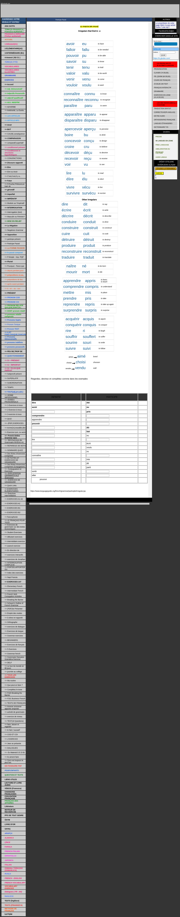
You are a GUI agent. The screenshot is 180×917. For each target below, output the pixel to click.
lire (68, 173)
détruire (68, 239)
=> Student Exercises (13, 532)
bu (86, 135)
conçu (89, 141)
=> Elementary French (13, 586)
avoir (70, 44)
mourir (71, 272)
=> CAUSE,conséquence (15, 134)
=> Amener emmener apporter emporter (13, 707)
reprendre (71, 304)
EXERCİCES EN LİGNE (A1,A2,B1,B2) (162, 96)
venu (86, 79)
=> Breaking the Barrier (14, 600)
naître (71, 266)
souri (87, 342)
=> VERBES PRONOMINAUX (11, 401)
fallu (85, 49)
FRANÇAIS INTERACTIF (162, 88)
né (84, 266)
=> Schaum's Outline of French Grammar (14, 604)
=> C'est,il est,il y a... (13, 176)
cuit (86, 234)
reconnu (91, 100)
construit (90, 228)
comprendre (73, 286)
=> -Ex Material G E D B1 (15, 752)
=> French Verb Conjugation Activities (13, 595)
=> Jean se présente (13, 743)
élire (70, 179)
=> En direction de (12, 550)
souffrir (71, 336)
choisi (81, 362)
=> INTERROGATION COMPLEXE (13, 564)
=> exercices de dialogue (15, 627)
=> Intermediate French (14, 591)
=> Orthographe (11, 622)
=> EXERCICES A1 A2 (14, 499)
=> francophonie (11, 517)
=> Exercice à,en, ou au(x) (15, 432)
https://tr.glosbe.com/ (161, 58)
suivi (87, 348)
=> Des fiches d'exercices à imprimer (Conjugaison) (15, 466)
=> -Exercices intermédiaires (10, 494)
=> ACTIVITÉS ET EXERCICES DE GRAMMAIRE (12, 460)
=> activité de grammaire (14, 712)
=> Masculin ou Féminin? (15, 217)
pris (88, 298)
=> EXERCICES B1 (12, 508)
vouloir (72, 85)
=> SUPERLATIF (11, 378)
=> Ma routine (10, 681)
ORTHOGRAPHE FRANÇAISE (164, 120)
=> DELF (8, 663)
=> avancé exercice (12, 546)
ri (84, 331)
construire (70, 228)
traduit (88, 257)
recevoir (71, 158)
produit (89, 245)
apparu (90, 114)
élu (84, 179)
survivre (73, 193)
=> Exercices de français (14, 645)
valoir (71, 73)
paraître (70, 105)
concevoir (73, 141)
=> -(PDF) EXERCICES (14, 423)
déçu (88, 152)
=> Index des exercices (14, 573)
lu (83, 173)
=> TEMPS (9, 387)
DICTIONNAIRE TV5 (161, 127)
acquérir (72, 319)
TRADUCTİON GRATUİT (162, 108)
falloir (71, 49)
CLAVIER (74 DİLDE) (161, 73)
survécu (89, 193)
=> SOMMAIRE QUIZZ (14, 450)
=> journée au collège (13, 672)
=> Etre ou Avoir (11, 172)
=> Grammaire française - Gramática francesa (15, 658)
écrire (66, 210)
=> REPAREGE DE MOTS (15, 446)
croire (69, 147)
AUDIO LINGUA (161, 157)
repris (90, 304)
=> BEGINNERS (11, 640)
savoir (71, 61)
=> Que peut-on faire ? (14, 685)
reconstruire (72, 251)
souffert (89, 336)
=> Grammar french (12, 654)
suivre (71, 348)
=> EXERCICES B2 (12, 512)
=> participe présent (13, 239)
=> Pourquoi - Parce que (14, 266)
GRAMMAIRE (158, 91)
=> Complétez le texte (13, 690)
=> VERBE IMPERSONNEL (11, 396)
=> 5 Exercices (11, 649)
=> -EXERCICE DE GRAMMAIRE (12, 481)
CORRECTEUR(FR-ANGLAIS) (164, 112)
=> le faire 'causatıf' (12, 730)
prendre (70, 298)
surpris (91, 310)
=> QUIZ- (8, 419)
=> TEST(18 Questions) (14, 721)
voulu (86, 85)
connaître (72, 94)
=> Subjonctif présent (13, 374)
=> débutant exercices (13, 537)
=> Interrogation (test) (13, 212)
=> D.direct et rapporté (14, 618)
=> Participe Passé (12, 244)
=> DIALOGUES (11, 748)
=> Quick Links (11, 485)
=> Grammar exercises (14, 636)
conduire (69, 222)
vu (86, 164)
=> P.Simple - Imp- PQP (14, 257)
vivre (70, 187)
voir (68, 164)
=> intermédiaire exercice (15, 541)
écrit (87, 210)
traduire (68, 257)
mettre (68, 292)
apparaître (73, 114)
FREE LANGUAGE (162, 145)
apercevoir (74, 129)
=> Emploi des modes (13, 613)
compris (92, 286)
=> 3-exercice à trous (13, 414)
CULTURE (159, 153)
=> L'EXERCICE (11, 739)
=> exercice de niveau (13, 717)
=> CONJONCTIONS (13, 158)
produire (69, 245)
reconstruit (92, 251)
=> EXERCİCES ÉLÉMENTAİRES (11, 490)
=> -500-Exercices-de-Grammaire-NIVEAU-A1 (14, 441)
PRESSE (159, 137)
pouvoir (72, 55)
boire (69, 135)
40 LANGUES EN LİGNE (164, 141)
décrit (88, 216)
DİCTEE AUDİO (159, 116)
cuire (66, 234)
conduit (89, 222)
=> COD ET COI (11, 734)
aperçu (90, 129)
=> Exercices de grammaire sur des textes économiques (15, 527)
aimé (81, 356)
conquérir (74, 325)
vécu (86, 187)
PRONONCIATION (160, 69)
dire (65, 204)
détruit (88, 239)
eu (84, 44)
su (84, 61)
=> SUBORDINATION (13, 383)
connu (90, 94)
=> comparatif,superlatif (14, 143)
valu (85, 73)
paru (88, 105)
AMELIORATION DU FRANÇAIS (163, 149)
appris (90, 281)
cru (86, 147)
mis (88, 292)
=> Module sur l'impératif (14, 203)
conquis (89, 325)
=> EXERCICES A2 (12, 503)
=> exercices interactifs (14, 555)
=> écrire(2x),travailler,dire (15, 428)
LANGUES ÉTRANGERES (163, 123)
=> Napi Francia (11, 577)
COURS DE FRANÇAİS (162, 80)
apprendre (72, 281)
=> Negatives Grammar (14, 230)
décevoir (72, 152)
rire (68, 331)
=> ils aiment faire (12, 757)
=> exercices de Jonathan (15, 559)
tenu (85, 67)
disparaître (73, 120)
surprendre (72, 310)
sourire (71, 342)
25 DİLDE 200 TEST (161, 84)
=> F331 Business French (15, 699)
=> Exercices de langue (14, 631)
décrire (67, 216)
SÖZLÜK (157, 49)
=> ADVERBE (10, 107)
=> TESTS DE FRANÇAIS (15, 703)
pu (84, 55)
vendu (80, 368)
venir (70, 79)
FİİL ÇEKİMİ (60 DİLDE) (162, 76)
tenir (70, 67)
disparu (90, 120)
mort (86, 272)
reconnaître (73, 100)
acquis (88, 319)
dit (85, 204)
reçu (87, 158)
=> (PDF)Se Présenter (13, 609)
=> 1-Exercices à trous (14, 405)
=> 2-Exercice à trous (13, 410)
